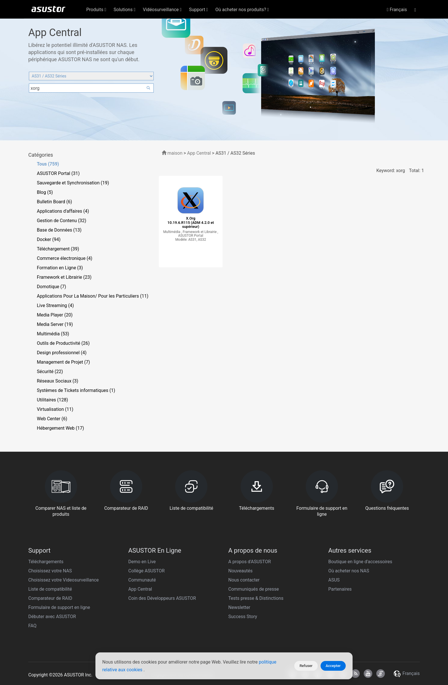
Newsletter (239, 607)
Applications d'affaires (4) (63, 211)
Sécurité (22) (50, 371)
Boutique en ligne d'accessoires (360, 561)
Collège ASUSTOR (146, 571)
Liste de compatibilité (50, 589)
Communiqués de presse (253, 589)
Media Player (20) (55, 315)
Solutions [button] (125, 9)
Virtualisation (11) (55, 409)
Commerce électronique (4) (64, 258)
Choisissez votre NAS (50, 571)
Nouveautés (240, 571)
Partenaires (340, 589)
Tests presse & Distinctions (255, 598)
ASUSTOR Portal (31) (58, 173)
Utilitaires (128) (52, 400)
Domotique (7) (51, 286)
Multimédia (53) (53, 333)
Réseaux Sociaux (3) (57, 381)
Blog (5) (45, 192)
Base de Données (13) (59, 230)
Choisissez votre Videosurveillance (63, 580)
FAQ (32, 625)
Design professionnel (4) (62, 352)
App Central (199, 153)
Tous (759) (48, 164)
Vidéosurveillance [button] (162, 9)
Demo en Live (142, 561)
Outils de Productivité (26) (63, 343)
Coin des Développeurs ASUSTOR (162, 598)
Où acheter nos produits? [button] (242, 9)
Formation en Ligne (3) (60, 267)
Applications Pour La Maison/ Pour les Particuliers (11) (92, 296)
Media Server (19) (55, 324)
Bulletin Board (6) (54, 201)
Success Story (242, 616)
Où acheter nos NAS (348, 571)
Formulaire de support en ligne (59, 607)
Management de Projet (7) (63, 362)
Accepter (333, 666)
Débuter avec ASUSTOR (52, 616)
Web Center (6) (52, 418)
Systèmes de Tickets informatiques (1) (76, 390)
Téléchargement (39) (58, 249)
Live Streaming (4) (55, 305)
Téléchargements (45, 561)
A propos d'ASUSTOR (249, 561)
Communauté (142, 580)
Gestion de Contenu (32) (61, 220)
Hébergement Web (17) (60, 428)
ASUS (334, 580)
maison (172, 153)
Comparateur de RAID (50, 598)
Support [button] (198, 9)
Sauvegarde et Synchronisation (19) (73, 183)
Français (397, 9)
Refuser (305, 666)
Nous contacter (243, 580)
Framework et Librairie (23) (64, 277)
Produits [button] (96, 9)
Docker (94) (49, 239)
